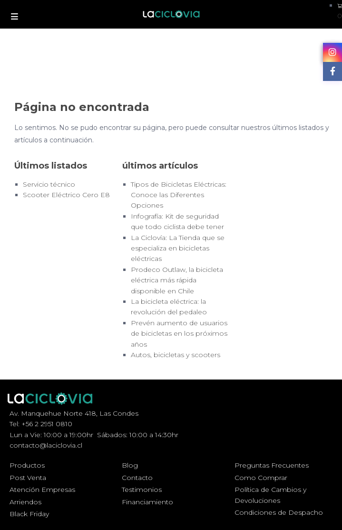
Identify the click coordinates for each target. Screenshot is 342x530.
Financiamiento (147, 502)
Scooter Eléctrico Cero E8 (66, 194)
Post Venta (28, 477)
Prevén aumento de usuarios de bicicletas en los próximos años (179, 334)
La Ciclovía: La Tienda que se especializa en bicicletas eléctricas (178, 248)
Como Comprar (261, 477)
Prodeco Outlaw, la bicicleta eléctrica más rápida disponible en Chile (177, 280)
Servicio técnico (49, 184)
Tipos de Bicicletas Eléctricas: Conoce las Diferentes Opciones (178, 195)
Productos (27, 465)
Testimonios (142, 489)
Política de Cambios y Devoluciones (270, 494)
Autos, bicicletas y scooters (175, 354)
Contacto (137, 477)
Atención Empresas (42, 489)
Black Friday (29, 514)
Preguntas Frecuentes (272, 465)
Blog (130, 465)
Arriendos (25, 502)
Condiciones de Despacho (279, 512)
